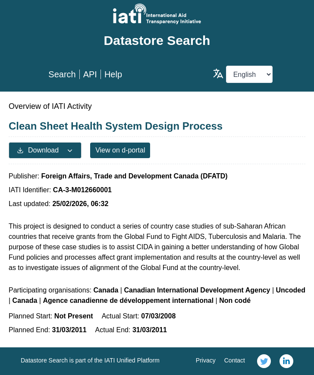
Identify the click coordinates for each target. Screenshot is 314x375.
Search (61, 74)
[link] (264, 361)
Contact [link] (234, 360)
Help (113, 74)
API (90, 74)
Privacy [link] (206, 360)
